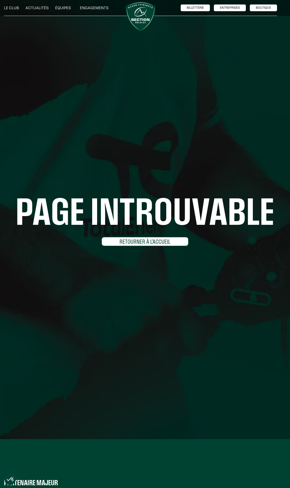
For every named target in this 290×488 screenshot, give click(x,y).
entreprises (230, 7)
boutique (263, 7)
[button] (12, 7)
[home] (140, 16)
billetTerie (195, 7)
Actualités (37, 8)
